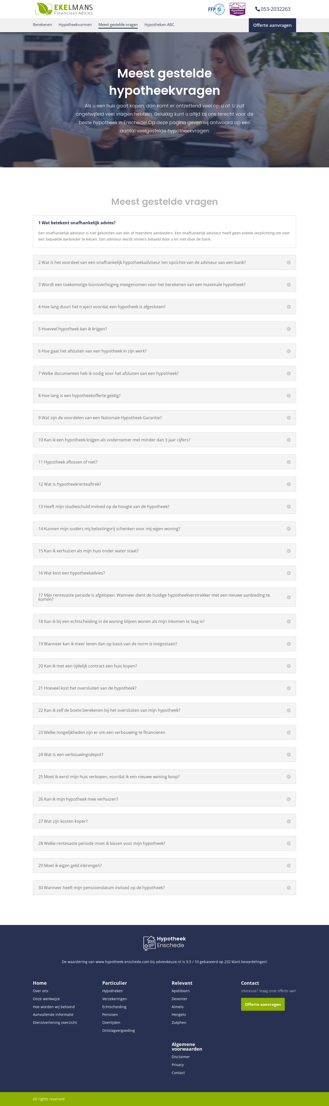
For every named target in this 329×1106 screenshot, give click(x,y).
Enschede (170, 945)
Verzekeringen (114, 998)
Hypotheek (171, 938)
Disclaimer (181, 1056)
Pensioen (110, 1014)
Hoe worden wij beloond (54, 1006)
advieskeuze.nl (168, 961)
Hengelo (179, 1014)
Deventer (179, 998)
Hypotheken (112, 990)
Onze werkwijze (46, 998)
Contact (178, 1072)
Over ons (40, 990)
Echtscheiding (114, 1006)
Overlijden (111, 1022)
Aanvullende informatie (53, 1014)
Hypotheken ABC (159, 25)
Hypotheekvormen (75, 25)
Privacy (178, 1064)
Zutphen (179, 1022)
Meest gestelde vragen (118, 25)
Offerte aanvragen (272, 25)
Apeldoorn (181, 990)
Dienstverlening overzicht (55, 1022)
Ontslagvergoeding (118, 1030)
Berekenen (42, 25)
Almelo (178, 1006)
